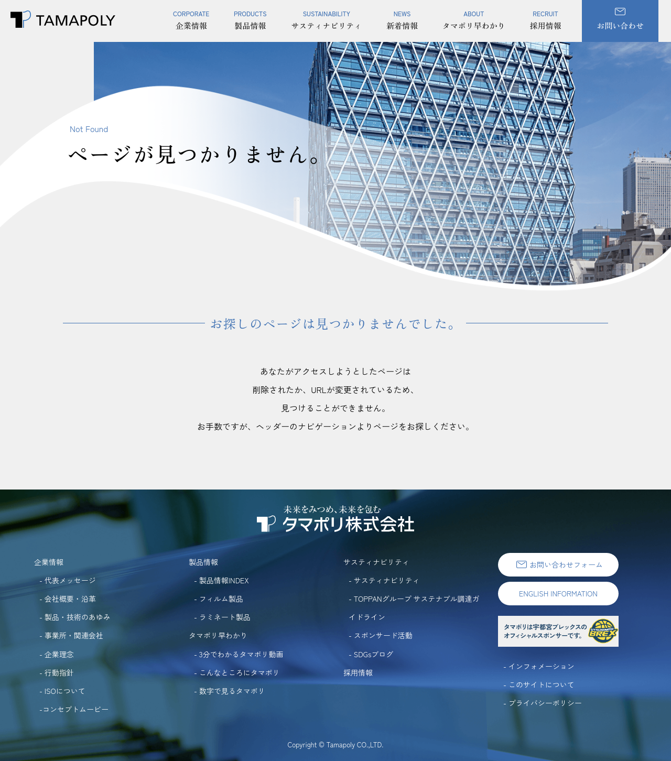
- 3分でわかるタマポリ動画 (239, 654)
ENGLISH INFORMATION (558, 593)
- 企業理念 (56, 654)
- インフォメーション (539, 666)
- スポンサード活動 (381, 635)
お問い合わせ (620, 19)
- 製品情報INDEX (221, 580)
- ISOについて (62, 691)
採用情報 (545, 15)
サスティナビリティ (326, 15)
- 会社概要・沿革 (67, 598)
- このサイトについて (539, 684)
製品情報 (250, 15)
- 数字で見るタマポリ (229, 691)
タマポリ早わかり (473, 15)
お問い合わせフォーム (558, 564)
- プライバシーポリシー (542, 703)
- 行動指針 (56, 672)
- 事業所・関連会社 (71, 635)
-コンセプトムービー (74, 709)
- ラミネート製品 (222, 617)
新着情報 (402, 15)
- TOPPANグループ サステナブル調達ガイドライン (414, 607)
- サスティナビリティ (384, 580)
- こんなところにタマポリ (237, 672)
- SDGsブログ (371, 654)
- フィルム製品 (218, 598)
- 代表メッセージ (67, 580)
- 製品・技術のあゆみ (75, 617)
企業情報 (191, 15)
